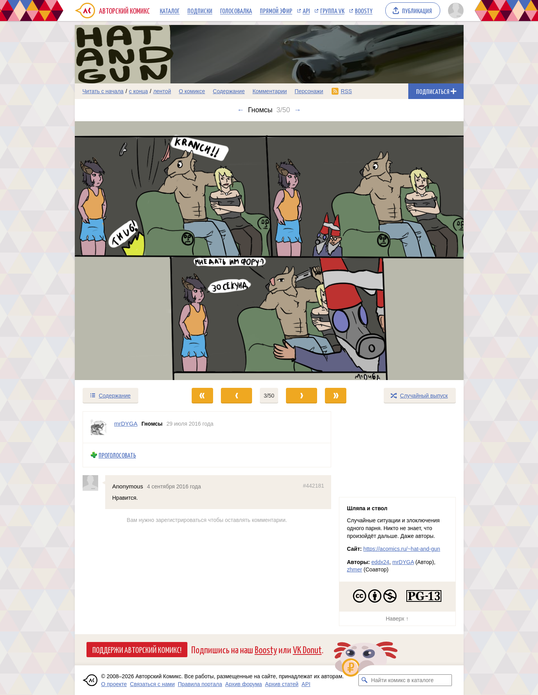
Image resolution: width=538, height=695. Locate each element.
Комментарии (269, 91)
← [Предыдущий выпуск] (240, 110)
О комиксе (192, 91)
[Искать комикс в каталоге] (364, 680)
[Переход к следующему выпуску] (269, 250)
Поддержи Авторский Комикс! (137, 649)
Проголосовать (117, 455)
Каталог (170, 10)
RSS (346, 91)
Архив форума (243, 684)
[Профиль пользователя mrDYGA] (98, 427)
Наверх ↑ (397, 618)
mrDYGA (403, 562)
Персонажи (309, 91)
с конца (138, 91)
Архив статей (281, 684)
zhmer (354, 569)
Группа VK (332, 10)
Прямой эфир (276, 10)
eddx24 (380, 562)
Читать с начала (103, 91)
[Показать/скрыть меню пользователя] (454, 10)
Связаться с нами (152, 684)
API (306, 10)
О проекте (114, 684)
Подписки (199, 10)
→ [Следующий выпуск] (297, 110)
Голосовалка (236, 10)
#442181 (313, 486)
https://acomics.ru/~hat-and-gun (401, 549)
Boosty (363, 10)
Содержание (229, 91)
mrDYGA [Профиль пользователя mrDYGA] (126, 423)
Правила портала (200, 684)
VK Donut (307, 649)
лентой (162, 91)
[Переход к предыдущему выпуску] (123, 250)
